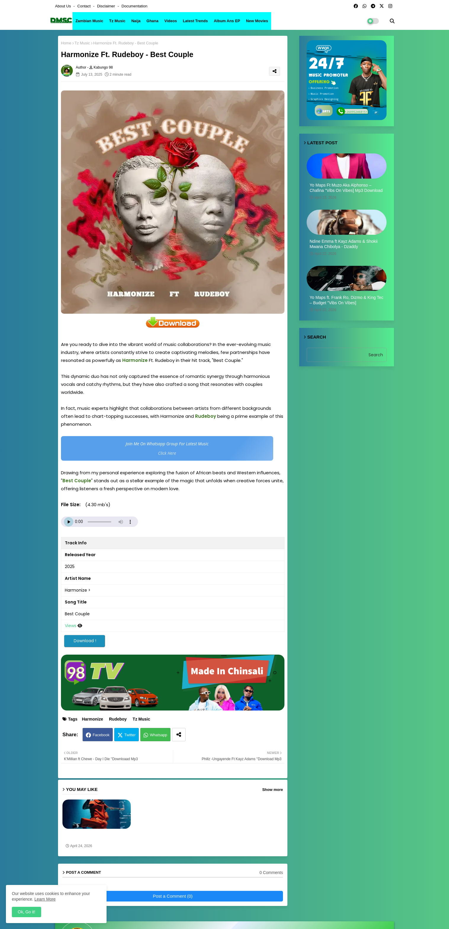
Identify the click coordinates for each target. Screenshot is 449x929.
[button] (392, 21)
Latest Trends (195, 21)
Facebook (101, 735)
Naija (136, 21)
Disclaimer (106, 6)
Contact (84, 6)
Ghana (152, 21)
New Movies (257, 21)
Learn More (45, 899)
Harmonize (92, 719)
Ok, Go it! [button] (26, 911)
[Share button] (179, 734)
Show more (272, 789)
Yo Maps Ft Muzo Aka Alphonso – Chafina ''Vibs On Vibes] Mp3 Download (346, 188)
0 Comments (271, 872)
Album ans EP (227, 21)
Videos (170, 21)
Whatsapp (158, 735)
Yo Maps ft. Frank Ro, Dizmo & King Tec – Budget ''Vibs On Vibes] (346, 300)
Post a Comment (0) (172, 896)
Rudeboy (118, 719)
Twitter (130, 735)
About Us (63, 6)
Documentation (134, 6)
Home (66, 43)
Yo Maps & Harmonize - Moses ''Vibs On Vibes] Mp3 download (93, 836)
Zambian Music (89, 21)
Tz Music (117, 21)
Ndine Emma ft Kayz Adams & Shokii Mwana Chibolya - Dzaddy (344, 244)
